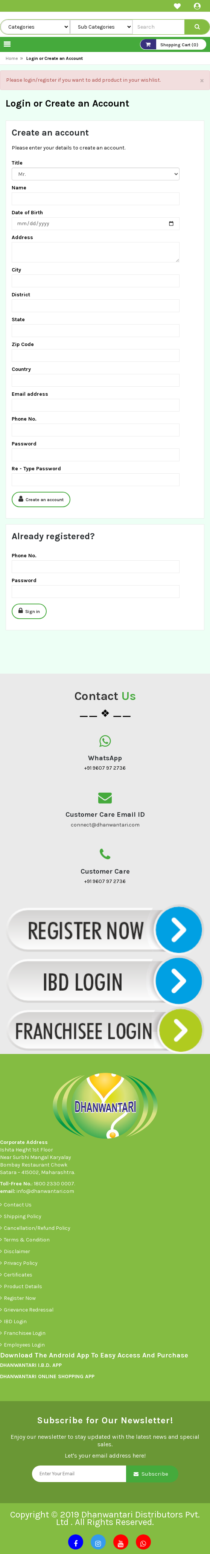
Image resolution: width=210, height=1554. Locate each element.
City (16, 270)
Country (21, 369)
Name (19, 188)
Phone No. (24, 419)
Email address (30, 394)
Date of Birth (27, 212)
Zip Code (23, 344)
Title (17, 163)
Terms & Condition (27, 1240)
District (21, 294)
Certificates (18, 1275)
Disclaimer (17, 1251)
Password (24, 444)
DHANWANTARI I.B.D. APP (31, 1365)
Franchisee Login (25, 1333)
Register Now (20, 1298)
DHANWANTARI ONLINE (28, 1376)
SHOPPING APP (75, 1376)
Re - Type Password (36, 468)
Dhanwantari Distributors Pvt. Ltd (128, 1518)
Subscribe (155, 1473)
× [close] (202, 80)
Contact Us (18, 1205)
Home (12, 58)
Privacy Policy (21, 1263)
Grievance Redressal (29, 1310)
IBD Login (16, 1321)
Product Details (23, 1286)
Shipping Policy (22, 1216)
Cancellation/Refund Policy (37, 1228)
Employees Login (25, 1345)
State (18, 319)
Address (22, 237)
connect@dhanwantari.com (105, 825)
